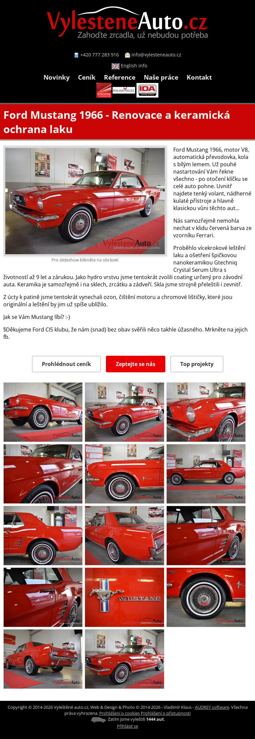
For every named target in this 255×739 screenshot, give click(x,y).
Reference (119, 77)
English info (129, 65)
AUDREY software (212, 707)
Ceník (87, 77)
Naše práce (161, 77)
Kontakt (199, 77)
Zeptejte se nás (135, 364)
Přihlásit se (127, 726)
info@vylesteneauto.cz (156, 54)
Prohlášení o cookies (119, 713)
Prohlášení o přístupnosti (166, 713)
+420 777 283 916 (99, 54)
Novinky (56, 77)
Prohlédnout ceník (66, 364)
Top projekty (196, 364)
